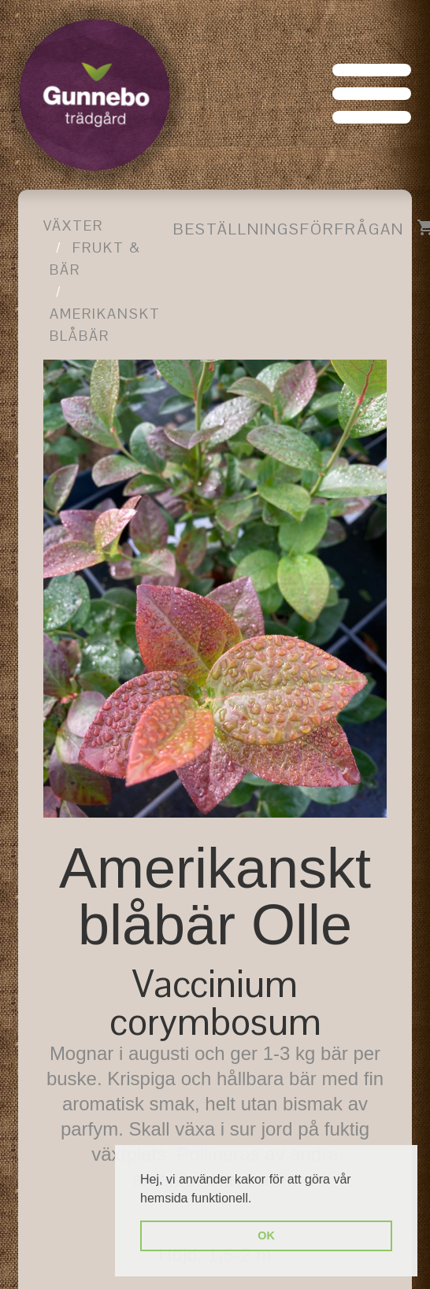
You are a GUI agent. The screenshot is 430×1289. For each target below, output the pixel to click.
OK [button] (266, 1235)
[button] (257, 1199)
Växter (73, 225)
